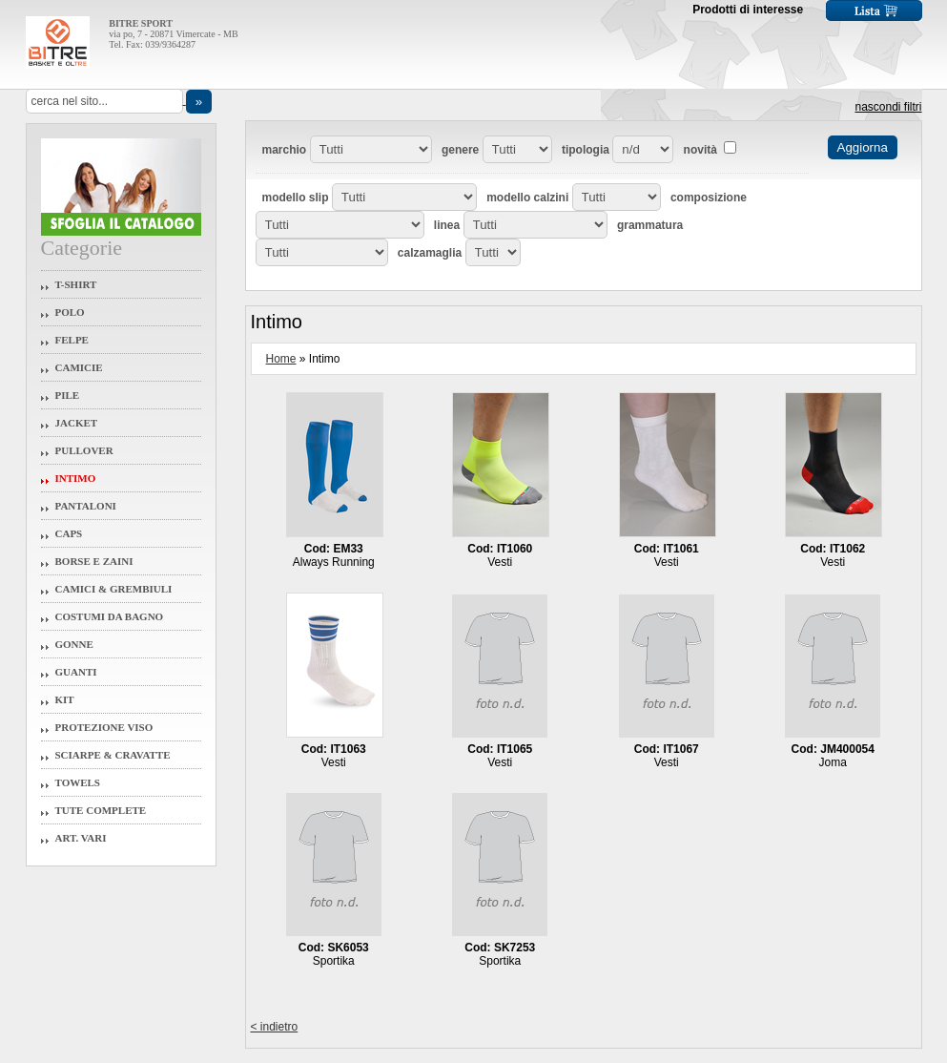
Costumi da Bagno (109, 616)
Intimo (75, 478)
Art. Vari (81, 838)
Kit (64, 699)
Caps (69, 533)
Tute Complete (101, 810)
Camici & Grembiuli (114, 588)
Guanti (76, 671)
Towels (78, 782)
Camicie (79, 367)
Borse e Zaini (94, 561)
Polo (70, 312)
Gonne (74, 644)
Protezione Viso (104, 727)
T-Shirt (76, 284)
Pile (67, 395)
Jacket (76, 422)
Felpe (72, 339)
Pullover (84, 450)
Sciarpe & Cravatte (113, 755)
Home (281, 358)
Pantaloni (85, 505)
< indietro (275, 1026)
